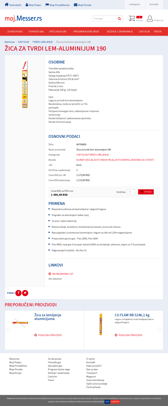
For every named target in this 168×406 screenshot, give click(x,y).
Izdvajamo (134, 4)
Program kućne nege (59, 369)
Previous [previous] (160, 330)
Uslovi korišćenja (95, 380)
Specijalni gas (55, 366)
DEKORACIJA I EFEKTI (142, 160)
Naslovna (10, 42)
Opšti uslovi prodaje (96, 383)
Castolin (52, 376)
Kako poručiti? (94, 366)
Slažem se (115, 402)
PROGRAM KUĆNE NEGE (86, 31)
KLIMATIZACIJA (84, 160)
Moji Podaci (15, 362)
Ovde (107, 402)
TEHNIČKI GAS (36, 31)
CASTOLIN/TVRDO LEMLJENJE (92, 154)
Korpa (139, 19)
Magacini (91, 376)
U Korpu (145, 191)
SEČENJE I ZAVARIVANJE (120, 31)
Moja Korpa (15, 373)
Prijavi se (158, 19)
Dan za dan (92, 369)
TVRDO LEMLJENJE (42, 42)
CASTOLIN (144, 31)
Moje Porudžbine (18, 366)
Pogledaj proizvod (50, 335)
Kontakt (154, 4)
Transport (91, 373)
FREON (157, 31)
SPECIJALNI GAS (57, 31)
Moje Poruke (15, 369)
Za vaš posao (15, 31)
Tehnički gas (54, 362)
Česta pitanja (93, 387)
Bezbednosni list (63, 274)
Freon (51, 380)
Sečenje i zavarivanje (58, 373)
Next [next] (8, 330)
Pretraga (119, 19)
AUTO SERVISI (122, 160)
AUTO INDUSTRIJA (104, 160)
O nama (90, 359)
